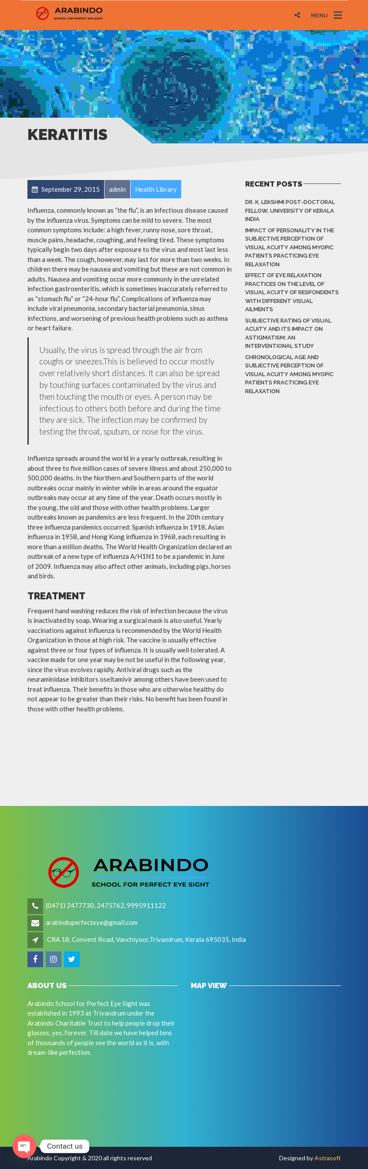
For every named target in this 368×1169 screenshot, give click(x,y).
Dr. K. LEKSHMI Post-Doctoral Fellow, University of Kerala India (290, 210)
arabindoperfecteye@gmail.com (92, 922)
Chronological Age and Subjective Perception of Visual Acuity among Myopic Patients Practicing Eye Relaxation (289, 374)
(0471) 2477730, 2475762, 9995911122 (106, 905)
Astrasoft (327, 1158)
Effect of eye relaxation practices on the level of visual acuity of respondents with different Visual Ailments (292, 292)
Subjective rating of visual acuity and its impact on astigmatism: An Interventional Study (288, 333)
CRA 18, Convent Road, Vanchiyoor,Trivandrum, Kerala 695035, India (146, 939)
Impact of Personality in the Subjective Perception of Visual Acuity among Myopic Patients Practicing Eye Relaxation (289, 247)
